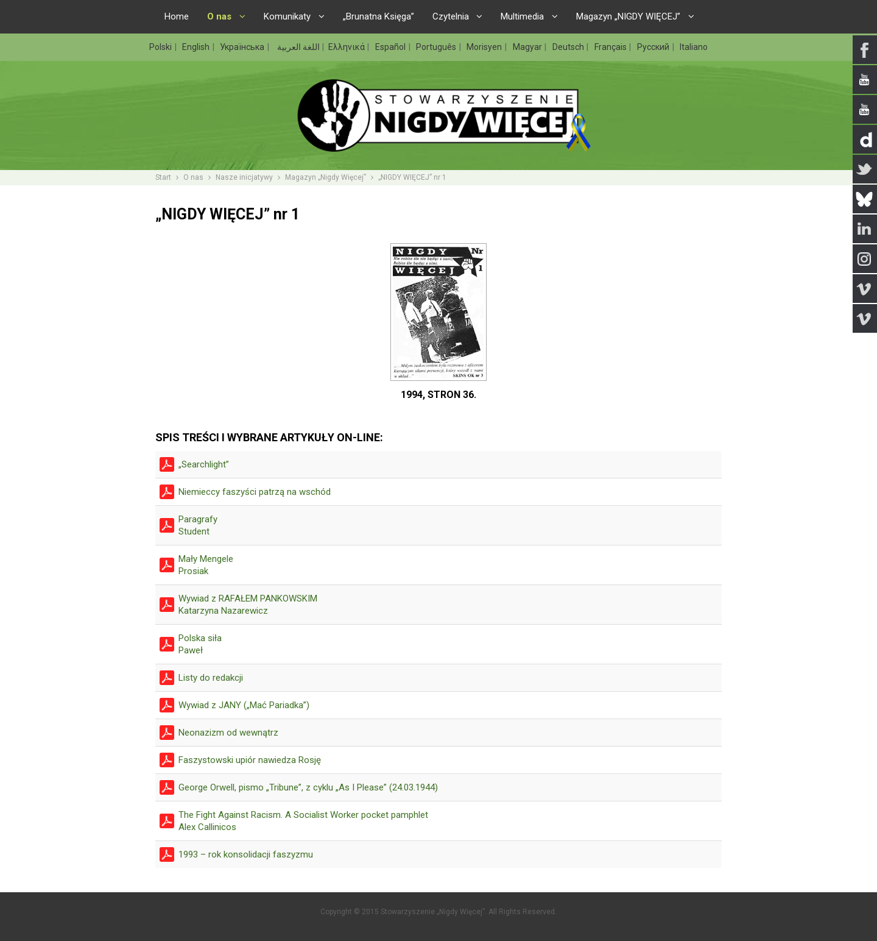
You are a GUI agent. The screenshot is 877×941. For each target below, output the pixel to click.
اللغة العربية (297, 47)
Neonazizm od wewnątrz (228, 732)
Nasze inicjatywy (244, 177)
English (196, 47)
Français (611, 47)
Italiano (694, 47)
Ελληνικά (347, 47)
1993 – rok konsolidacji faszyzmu (245, 854)
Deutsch (569, 47)
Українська (243, 47)
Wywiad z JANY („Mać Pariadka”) (243, 705)
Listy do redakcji (210, 677)
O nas (193, 177)
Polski (161, 47)
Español (391, 47)
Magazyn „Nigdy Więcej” (325, 177)
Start (163, 177)
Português (437, 47)
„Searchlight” (203, 464)
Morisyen (485, 47)
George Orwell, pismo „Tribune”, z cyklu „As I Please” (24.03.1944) (308, 787)
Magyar (528, 47)
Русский (654, 47)
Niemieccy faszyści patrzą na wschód (254, 491)
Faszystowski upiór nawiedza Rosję (249, 760)
